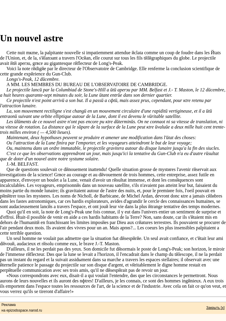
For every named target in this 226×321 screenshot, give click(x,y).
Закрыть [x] (215, 308)
